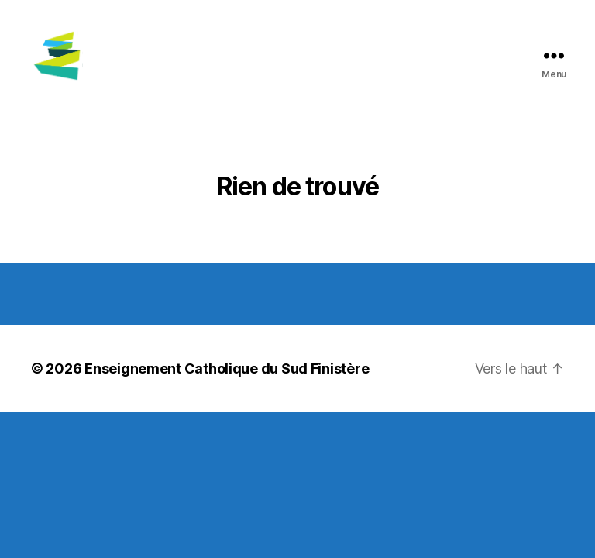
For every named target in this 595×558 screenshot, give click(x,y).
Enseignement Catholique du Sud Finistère (226, 386)
